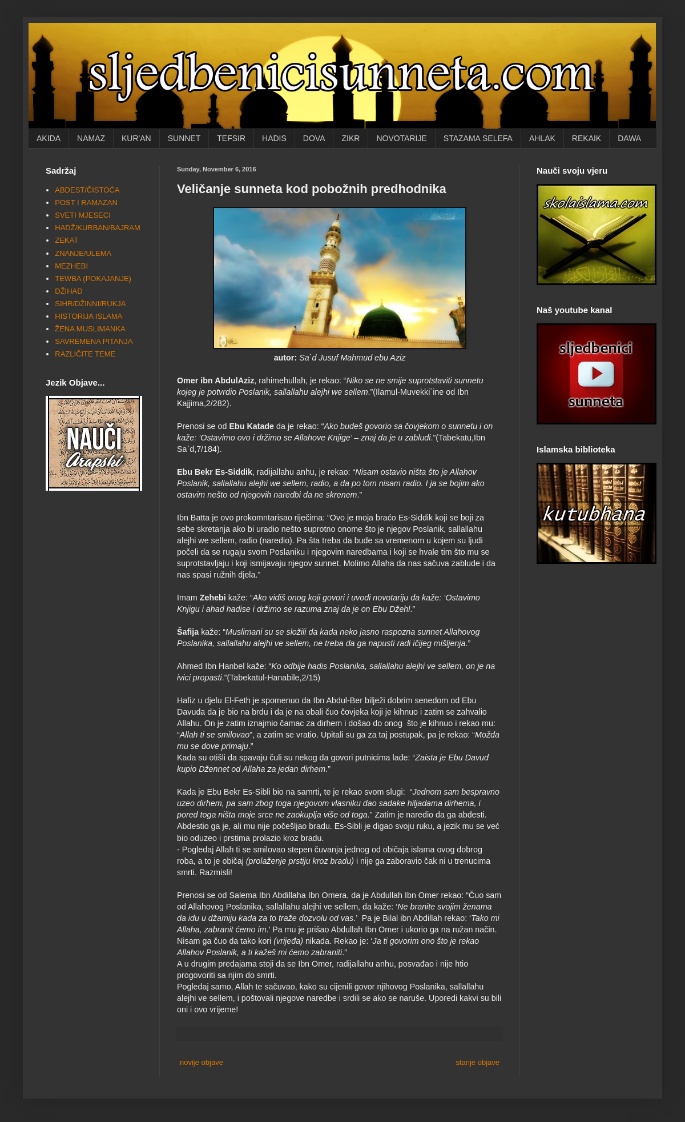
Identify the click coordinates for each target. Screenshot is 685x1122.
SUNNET (184, 138)
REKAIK (586, 138)
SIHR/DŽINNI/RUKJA (90, 303)
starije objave (477, 1062)
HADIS (274, 138)
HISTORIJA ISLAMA (88, 316)
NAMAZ (91, 138)
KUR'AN (136, 138)
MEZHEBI (71, 266)
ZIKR (350, 138)
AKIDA (49, 138)
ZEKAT (66, 240)
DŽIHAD (68, 291)
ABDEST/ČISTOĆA (87, 190)
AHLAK (542, 138)
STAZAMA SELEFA (478, 138)
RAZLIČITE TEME (85, 354)
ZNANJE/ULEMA (83, 253)
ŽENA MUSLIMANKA (90, 328)
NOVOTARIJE (401, 138)
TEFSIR (231, 138)
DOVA (314, 138)
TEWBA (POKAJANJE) (93, 278)
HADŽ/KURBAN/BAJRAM (97, 227)
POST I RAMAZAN (86, 202)
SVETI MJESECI (83, 215)
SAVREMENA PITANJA (93, 341)
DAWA (629, 138)
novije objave (201, 1062)
